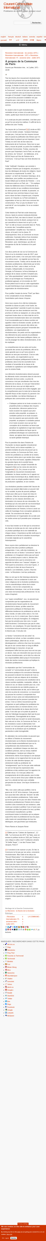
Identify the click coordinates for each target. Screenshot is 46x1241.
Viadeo (9, 978)
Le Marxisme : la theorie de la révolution (19, 911)
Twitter (9, 998)
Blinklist (10, 961)
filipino (39, 40)
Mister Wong (12, 967)
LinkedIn (10, 1013)
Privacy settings (23, 1225)
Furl (8, 964)
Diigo (9, 1004)
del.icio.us (11, 944)
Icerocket (10, 981)
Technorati (11, 959)
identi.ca (10, 987)
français (11, 37)
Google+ (10, 990)
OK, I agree (5, 1239)
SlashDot (10, 996)
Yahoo (9, 984)
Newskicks (11, 950)
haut (22, 920)
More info (9, 1236)
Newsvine (10, 973)
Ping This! (11, 953)
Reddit (9, 993)
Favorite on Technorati (15, 956)
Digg (9, 947)
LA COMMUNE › (34, 917)
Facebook (10, 1007)
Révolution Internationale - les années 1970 (21, 53)
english (3, 37)
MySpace (10, 1016)
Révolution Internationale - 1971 (17, 55)
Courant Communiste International (18, 5)
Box (8, 1001)
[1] (27, 129)
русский (4, 40)
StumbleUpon (12, 976)
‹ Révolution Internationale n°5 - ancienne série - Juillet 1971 (13, 920)
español (39, 37)
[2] (15, 469)
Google (10, 1010)
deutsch (18, 37)
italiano (25, 37)
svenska (32, 37)
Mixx (9, 970)
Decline (13, 1239)
